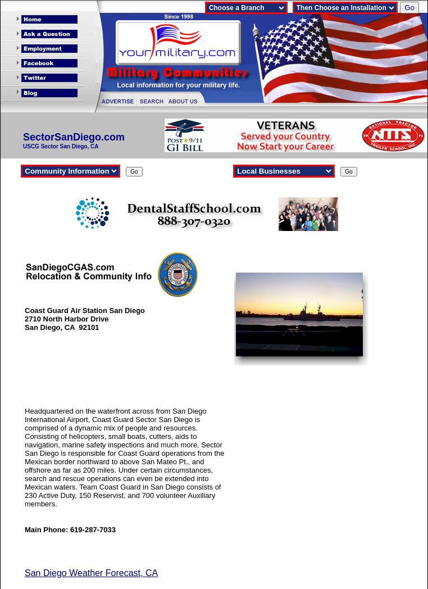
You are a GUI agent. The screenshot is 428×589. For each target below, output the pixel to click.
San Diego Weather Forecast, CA (91, 573)
